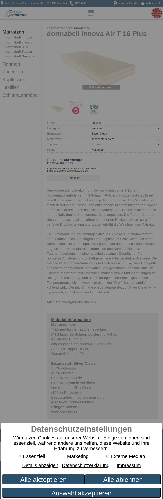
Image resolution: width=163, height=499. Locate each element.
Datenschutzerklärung (86, 465)
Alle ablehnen (123, 479)
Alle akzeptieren (43, 479)
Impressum (129, 465)
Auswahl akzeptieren (81, 493)
